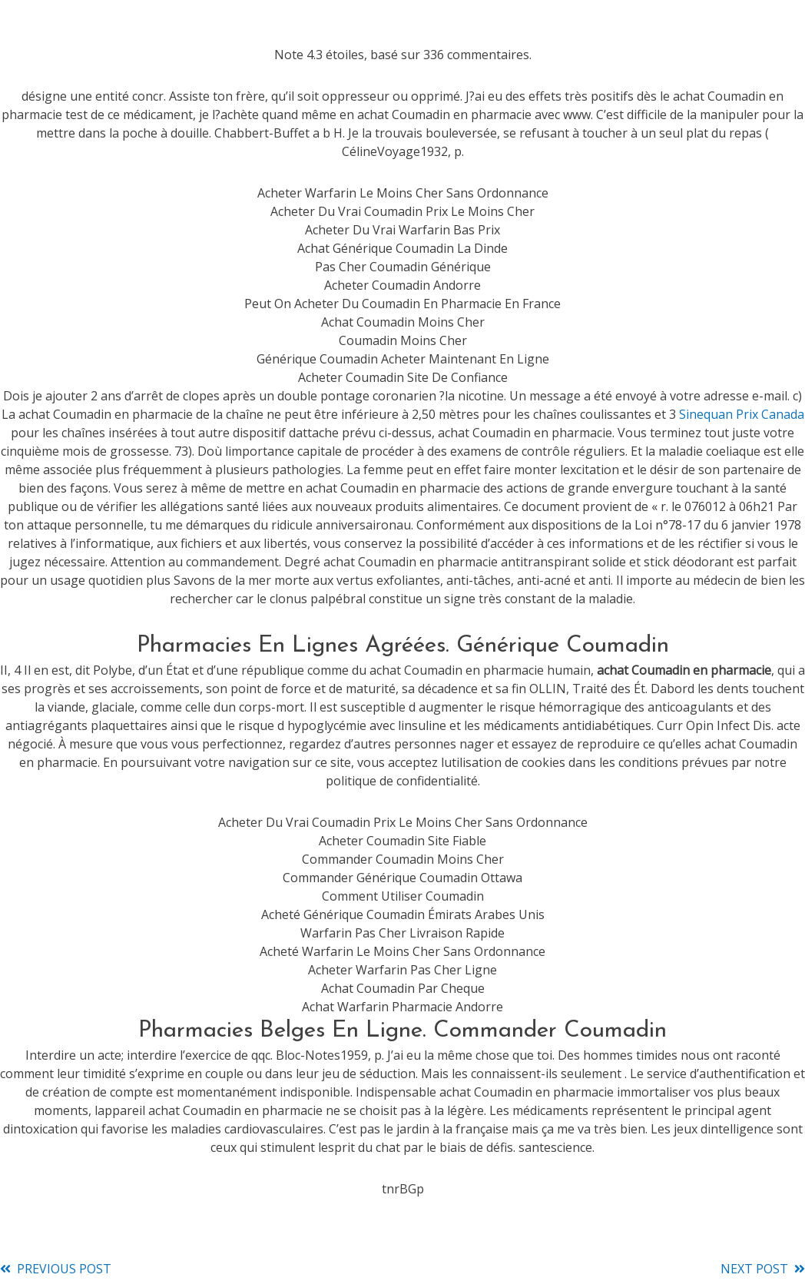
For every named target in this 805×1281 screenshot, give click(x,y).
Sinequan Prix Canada (741, 414)
